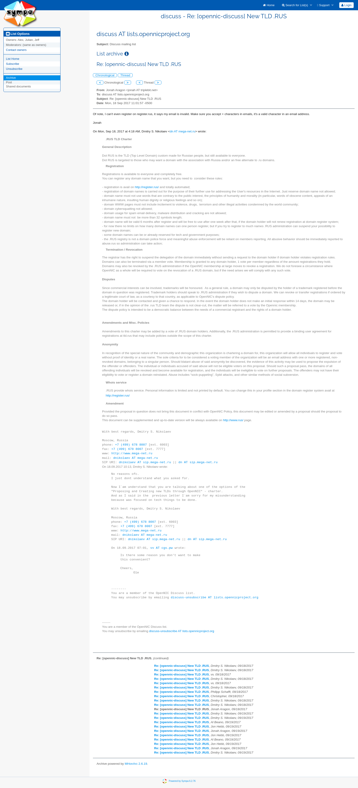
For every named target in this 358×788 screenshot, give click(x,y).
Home (268, 5)
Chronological (104, 75)
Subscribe (12, 64)
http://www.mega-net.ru (131, 453)
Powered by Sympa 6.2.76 (182, 781)
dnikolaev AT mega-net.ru (135, 458)
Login (346, 5)
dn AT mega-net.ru (182, 131)
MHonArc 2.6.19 (136, 763)
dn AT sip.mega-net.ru (197, 462)
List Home (12, 58)
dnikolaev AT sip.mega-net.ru (145, 462)
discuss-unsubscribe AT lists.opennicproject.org (214, 597)
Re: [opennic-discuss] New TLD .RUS (181, 665)
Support (323, 5)
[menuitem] (268, 5)
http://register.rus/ (147, 187)
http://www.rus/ (233, 420)
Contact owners (16, 50)
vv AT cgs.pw (161, 548)
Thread (125, 75)
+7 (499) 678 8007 (131, 445)
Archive (11, 77)
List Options (17, 34)
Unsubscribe (14, 69)
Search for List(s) (295, 5)
